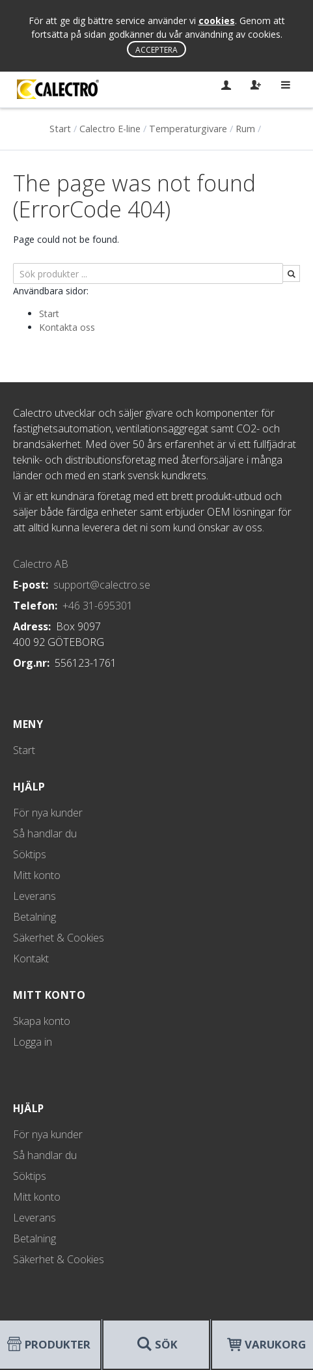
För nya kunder (48, 812)
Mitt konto (37, 875)
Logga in (32, 1042)
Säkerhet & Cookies (58, 937)
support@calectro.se (101, 585)
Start (60, 128)
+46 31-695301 (97, 605)
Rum (245, 128)
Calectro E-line (110, 128)
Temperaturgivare (188, 128)
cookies (216, 20)
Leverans (34, 896)
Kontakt (31, 958)
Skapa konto (41, 1021)
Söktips (29, 854)
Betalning (34, 917)
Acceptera (156, 49)
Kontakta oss (67, 327)
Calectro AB (40, 564)
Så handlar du (45, 833)
